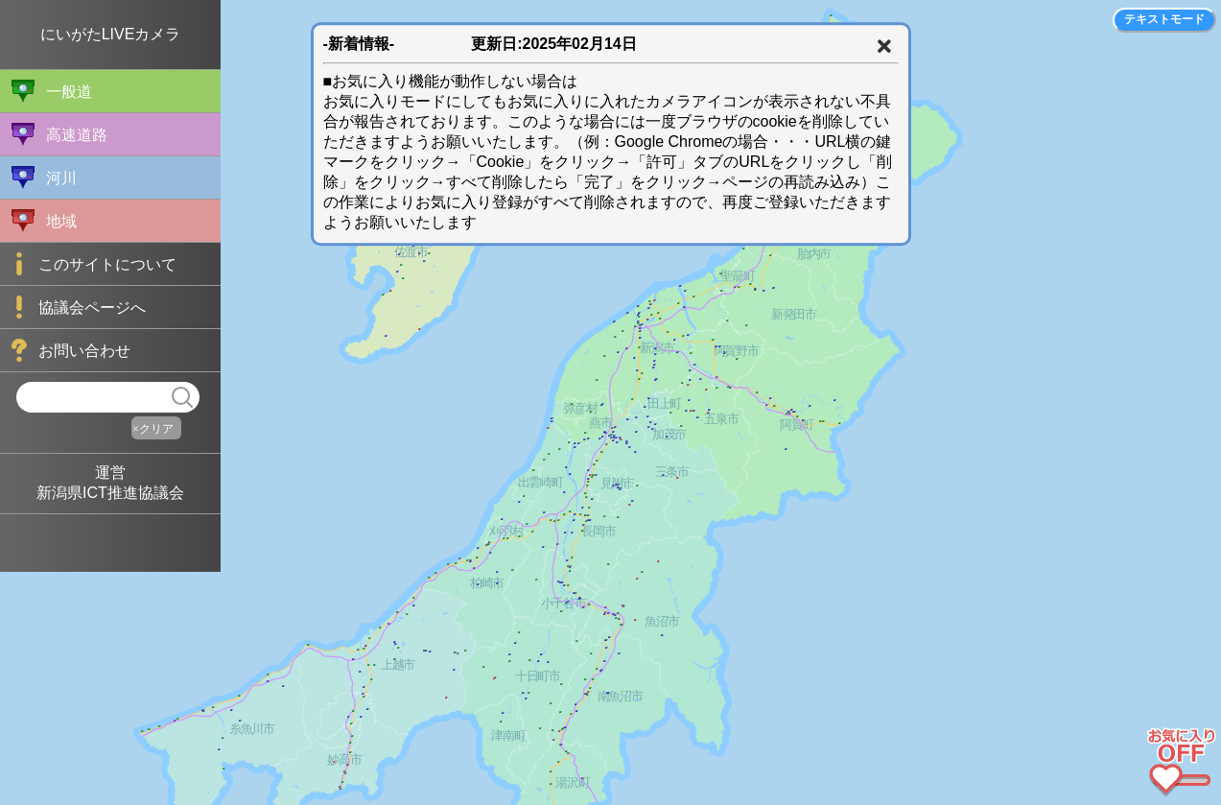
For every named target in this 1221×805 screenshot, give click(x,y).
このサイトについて (94, 263)
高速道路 (59, 134)
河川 (44, 177)
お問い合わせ (71, 350)
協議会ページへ (79, 307)
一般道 (52, 91)
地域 (44, 220)
